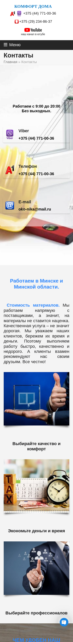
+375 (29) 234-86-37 (35, 21)
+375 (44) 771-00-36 (39, 13)
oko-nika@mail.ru (34, 209)
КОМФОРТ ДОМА (33, 6)
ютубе (41, 34)
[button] (12, 45)
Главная (10, 62)
